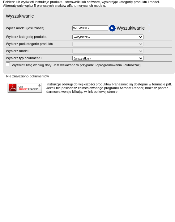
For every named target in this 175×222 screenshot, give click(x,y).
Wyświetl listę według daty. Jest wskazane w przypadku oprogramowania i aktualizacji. (77, 65)
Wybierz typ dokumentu (23, 58)
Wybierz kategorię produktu (26, 37)
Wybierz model (17, 51)
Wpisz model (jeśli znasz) (25, 28)
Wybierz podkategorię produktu (29, 44)
